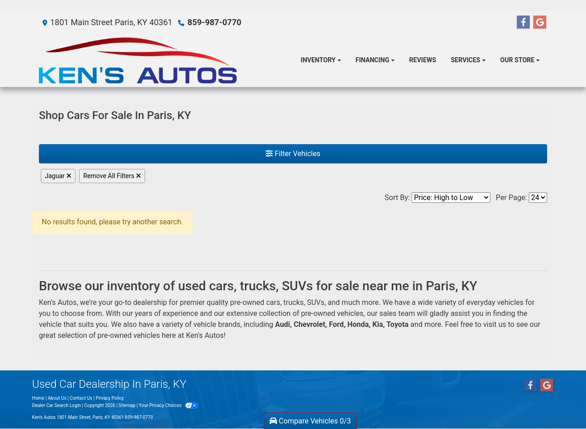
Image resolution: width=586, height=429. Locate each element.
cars (273, 302)
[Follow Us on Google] (539, 22)
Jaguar (58, 175)
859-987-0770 (214, 22)
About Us (57, 398)
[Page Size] (538, 197)
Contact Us (81, 398)
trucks (293, 302)
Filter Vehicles (293, 153)
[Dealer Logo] (138, 60)
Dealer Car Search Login (56, 405)
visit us (494, 324)
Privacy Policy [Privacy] (110, 398)
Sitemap (127, 405)
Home (38, 398)
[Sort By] (451, 197)
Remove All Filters (112, 175)
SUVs (315, 302)
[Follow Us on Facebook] (523, 22)
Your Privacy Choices (168, 405)
